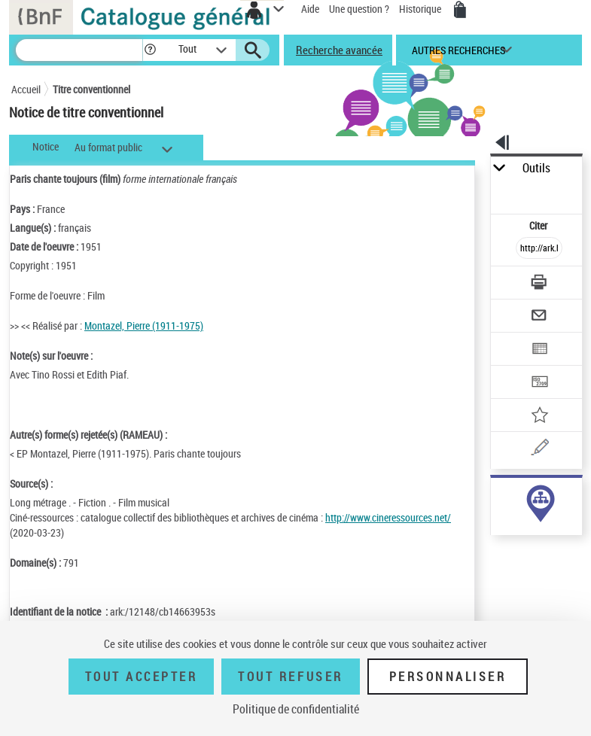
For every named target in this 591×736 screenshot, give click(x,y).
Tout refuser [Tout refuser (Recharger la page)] (290, 676)
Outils (536, 168)
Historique (421, 9)
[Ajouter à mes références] (539, 416)
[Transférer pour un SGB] (539, 383)
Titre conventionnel (91, 89)
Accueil (26, 89)
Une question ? (359, 9)
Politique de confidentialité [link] (296, 709)
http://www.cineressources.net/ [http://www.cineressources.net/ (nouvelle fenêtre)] (388, 517)
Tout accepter (141, 676)
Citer (539, 225)
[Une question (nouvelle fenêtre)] (539, 450)
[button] (150, 50)
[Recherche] (79, 50)
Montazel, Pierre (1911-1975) (143, 325)
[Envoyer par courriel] (539, 317)
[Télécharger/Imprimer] (539, 284)
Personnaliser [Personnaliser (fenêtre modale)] (448, 676)
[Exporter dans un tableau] (539, 350)
